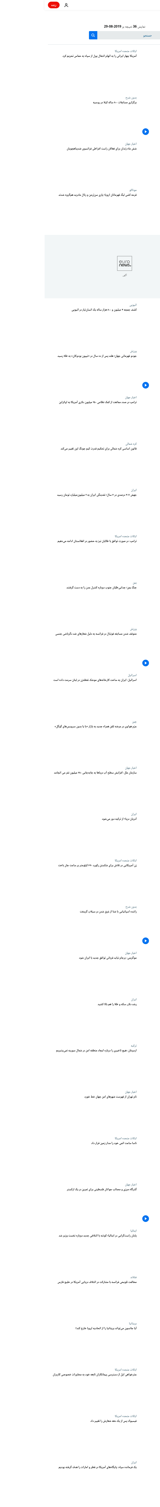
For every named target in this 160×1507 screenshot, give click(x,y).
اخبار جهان (86, 144)
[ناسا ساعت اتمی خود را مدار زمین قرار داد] (47, 1160)
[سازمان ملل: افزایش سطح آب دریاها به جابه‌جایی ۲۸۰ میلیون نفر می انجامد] (47, 789)
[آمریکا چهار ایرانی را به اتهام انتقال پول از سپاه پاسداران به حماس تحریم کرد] (47, 73)
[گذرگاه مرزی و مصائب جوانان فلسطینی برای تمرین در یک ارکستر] (47, 1206)
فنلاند (89, 1277)
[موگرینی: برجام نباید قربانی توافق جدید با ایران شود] (47, 974)
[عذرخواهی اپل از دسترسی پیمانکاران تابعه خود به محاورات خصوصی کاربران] (47, 1391)
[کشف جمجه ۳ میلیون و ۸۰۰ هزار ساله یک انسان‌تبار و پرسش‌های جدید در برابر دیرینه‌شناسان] (47, 326)
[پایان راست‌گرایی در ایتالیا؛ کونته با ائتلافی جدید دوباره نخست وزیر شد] (47, 1252)
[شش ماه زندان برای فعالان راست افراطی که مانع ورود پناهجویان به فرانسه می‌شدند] (47, 165)
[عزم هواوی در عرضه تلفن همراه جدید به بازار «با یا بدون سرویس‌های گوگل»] (47, 743)
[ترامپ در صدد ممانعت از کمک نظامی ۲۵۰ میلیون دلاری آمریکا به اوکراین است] (47, 419)
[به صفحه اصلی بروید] (145, 5)
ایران (89, 490)
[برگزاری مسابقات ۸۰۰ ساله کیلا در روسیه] (47, 119)
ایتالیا (89, 1231)
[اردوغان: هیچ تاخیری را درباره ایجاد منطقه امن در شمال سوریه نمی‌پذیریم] (47, 1067)
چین (90, 721)
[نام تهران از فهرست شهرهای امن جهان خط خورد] (47, 1113)
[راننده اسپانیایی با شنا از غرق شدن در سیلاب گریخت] (47, 928)
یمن (90, 582)
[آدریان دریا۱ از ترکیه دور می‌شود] (47, 835)
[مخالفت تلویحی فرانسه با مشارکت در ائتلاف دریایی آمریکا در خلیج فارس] (47, 1299)
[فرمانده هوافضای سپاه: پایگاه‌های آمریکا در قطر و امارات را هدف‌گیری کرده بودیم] (47, 1484)
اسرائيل (87, 675)
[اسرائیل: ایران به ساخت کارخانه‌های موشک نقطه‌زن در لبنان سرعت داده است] (47, 697)
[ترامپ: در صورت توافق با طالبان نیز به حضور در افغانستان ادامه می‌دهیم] (47, 558)
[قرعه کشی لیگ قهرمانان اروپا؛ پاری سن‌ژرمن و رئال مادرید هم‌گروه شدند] (47, 211)
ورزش (88, 351)
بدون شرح (86, 97)
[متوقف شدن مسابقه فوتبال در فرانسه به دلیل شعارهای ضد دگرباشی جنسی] (47, 650)
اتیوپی (88, 305)
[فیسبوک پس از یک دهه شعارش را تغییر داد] (47, 1438)
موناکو (88, 190)
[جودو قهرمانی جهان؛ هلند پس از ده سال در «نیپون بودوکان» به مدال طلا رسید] (47, 373)
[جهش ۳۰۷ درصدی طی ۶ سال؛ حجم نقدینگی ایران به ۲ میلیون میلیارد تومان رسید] (47, 511)
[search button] (48, 35)
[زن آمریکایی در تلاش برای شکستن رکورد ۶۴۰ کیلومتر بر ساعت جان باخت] (47, 882)
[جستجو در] (80, 35)
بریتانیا (88, 1323)
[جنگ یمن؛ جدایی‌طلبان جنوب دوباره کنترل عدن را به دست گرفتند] (47, 604)
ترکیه (89, 1045)
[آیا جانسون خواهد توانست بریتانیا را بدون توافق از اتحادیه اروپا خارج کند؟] (47, 1345)
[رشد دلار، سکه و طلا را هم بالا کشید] (47, 1021)
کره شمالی (86, 444)
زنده (9, 5)
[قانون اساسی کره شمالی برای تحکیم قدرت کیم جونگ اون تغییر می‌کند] (47, 465)
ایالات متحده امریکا (81, 51)
